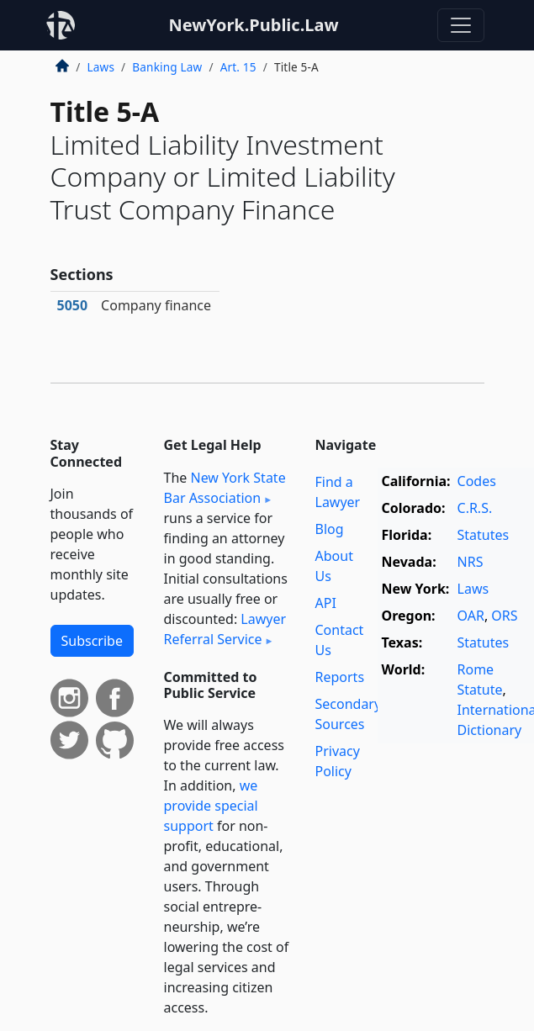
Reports (340, 677)
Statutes (483, 535)
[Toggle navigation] (460, 25)
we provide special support (211, 805)
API (325, 603)
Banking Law (167, 67)
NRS (470, 562)
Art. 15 (238, 67)
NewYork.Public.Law (253, 24)
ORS (504, 615)
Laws (101, 67)
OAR (470, 615)
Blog (329, 529)
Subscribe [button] (92, 641)
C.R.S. (475, 508)
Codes (476, 481)
